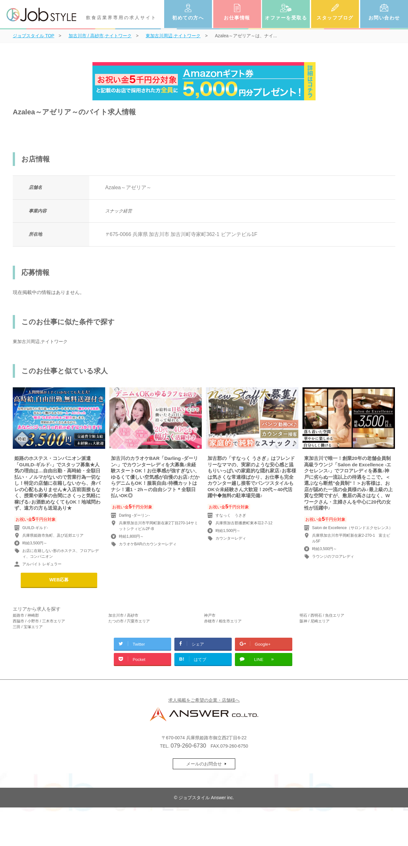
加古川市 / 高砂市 (123, 615)
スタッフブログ (335, 17)
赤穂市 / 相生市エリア (223, 621)
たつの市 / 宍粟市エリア (129, 621)
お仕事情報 (237, 17)
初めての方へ (188, 17)
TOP (33, 35)
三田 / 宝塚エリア (28, 627)
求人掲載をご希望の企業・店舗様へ (204, 700)
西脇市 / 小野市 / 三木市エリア (39, 621)
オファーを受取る (286, 17)
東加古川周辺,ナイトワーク (40, 341)
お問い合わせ (384, 17)
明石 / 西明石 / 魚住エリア (322, 615)
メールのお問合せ (204, 763)
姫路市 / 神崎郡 (26, 615)
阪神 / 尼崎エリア (315, 621)
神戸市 (209, 615)
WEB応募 (59, 579)
